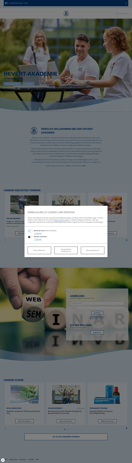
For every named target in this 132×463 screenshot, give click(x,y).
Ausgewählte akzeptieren (66, 250)
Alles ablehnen (39, 250)
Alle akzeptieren (92, 250)
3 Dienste (38, 233)
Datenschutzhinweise (61, 220)
